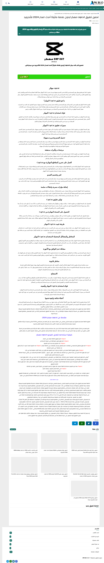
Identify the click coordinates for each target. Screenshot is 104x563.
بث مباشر (40, 3)
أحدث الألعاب (52, 533)
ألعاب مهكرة (64, 3)
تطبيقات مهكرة (52, 3)
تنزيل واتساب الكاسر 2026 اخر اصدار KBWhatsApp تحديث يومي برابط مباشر (23, 451)
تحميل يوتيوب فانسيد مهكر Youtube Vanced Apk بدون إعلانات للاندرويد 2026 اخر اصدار (83, 475)
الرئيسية (76, 3)
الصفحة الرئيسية (97, 8)
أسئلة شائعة (28, 3)
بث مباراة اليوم (52, 544)
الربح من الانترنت (52, 537)
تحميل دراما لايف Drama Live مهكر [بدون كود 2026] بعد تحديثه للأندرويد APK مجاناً (82, 451)
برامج (52, 548)
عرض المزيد (10, 429)
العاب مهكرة (52, 540)
